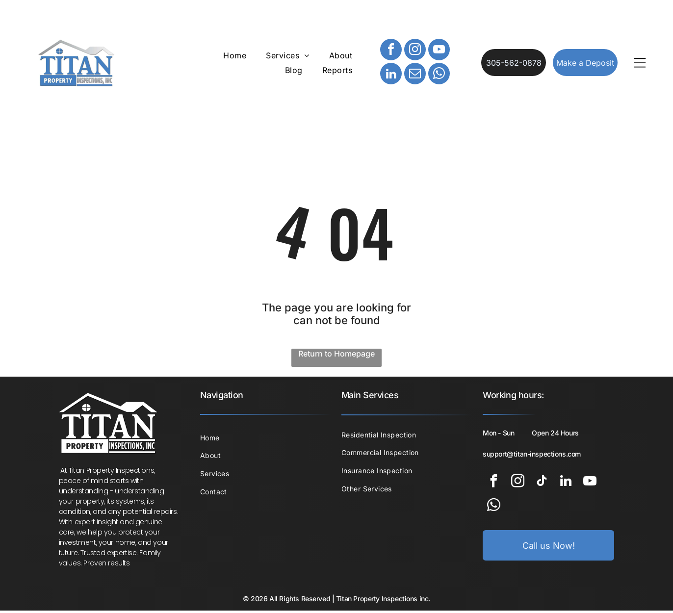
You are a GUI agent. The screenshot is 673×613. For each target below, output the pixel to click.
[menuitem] (234, 56)
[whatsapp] (439, 76)
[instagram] (415, 52)
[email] (415, 76)
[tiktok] (541, 484)
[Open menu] (640, 63)
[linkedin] (391, 76)
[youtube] (439, 52)
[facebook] (391, 52)
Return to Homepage (336, 355)
